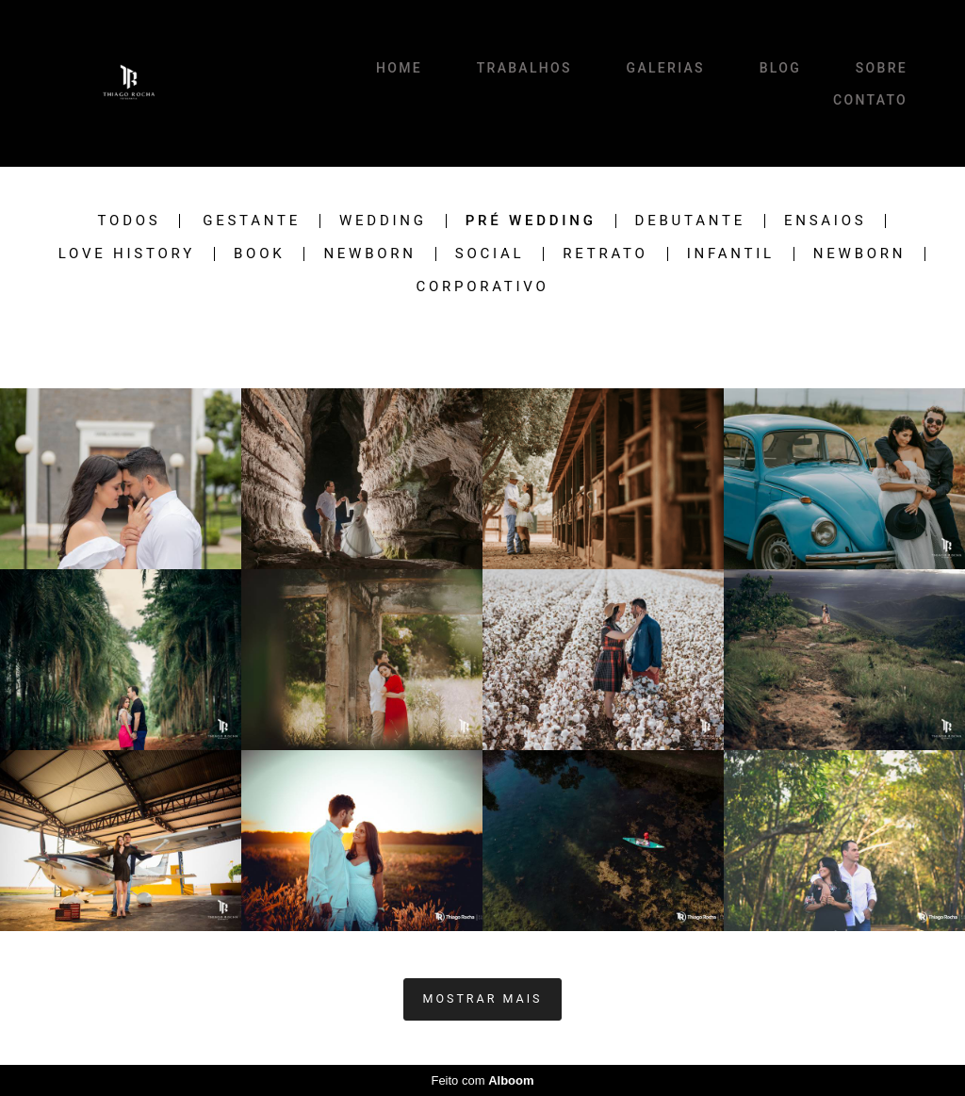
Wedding (383, 221)
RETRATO (605, 254)
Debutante (690, 221)
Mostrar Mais (483, 998)
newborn (859, 254)
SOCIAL (490, 254)
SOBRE (882, 67)
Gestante (252, 221)
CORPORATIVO (482, 287)
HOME (399, 67)
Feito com (482, 1080)
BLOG (780, 67)
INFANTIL (731, 254)
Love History (126, 254)
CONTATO (870, 99)
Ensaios (825, 221)
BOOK (259, 254)
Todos (129, 221)
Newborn (369, 254)
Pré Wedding (531, 221)
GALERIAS (666, 67)
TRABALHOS (524, 67)
